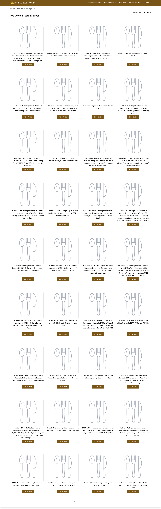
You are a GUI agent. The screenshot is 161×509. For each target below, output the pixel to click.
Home (12, 9)
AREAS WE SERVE (110, 3)
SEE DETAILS (28, 64)
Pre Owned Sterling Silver (26, 9)
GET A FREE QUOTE (94, 3)
